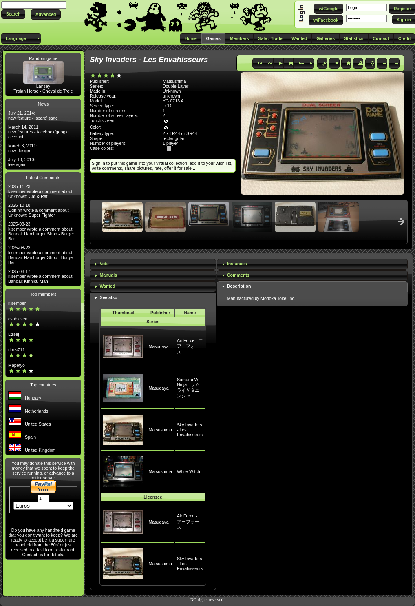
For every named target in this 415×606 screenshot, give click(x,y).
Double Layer (175, 86)
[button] (13, 14)
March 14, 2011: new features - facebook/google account (38, 131)
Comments (238, 275)
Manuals (108, 275)
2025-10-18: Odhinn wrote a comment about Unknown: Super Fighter (38, 210)
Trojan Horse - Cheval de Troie (43, 91)
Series (152, 321)
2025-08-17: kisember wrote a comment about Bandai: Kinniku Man (40, 276)
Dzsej (13, 334)
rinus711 (16, 349)
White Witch (188, 471)
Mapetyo (16, 365)
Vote (103, 263)
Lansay (43, 86)
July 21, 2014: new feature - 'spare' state (33, 115)
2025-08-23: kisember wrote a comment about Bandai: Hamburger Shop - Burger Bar (41, 231)
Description (239, 286)
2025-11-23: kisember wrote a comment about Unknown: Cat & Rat (40, 191)
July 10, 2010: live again (21, 162)
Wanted (107, 286)
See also (108, 297)
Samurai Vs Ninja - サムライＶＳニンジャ (188, 387)
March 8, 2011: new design (22, 148)
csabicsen (17, 318)
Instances (237, 263)
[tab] (153, 264)
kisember (17, 303)
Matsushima (160, 429)
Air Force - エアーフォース (190, 346)
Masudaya (158, 346)
